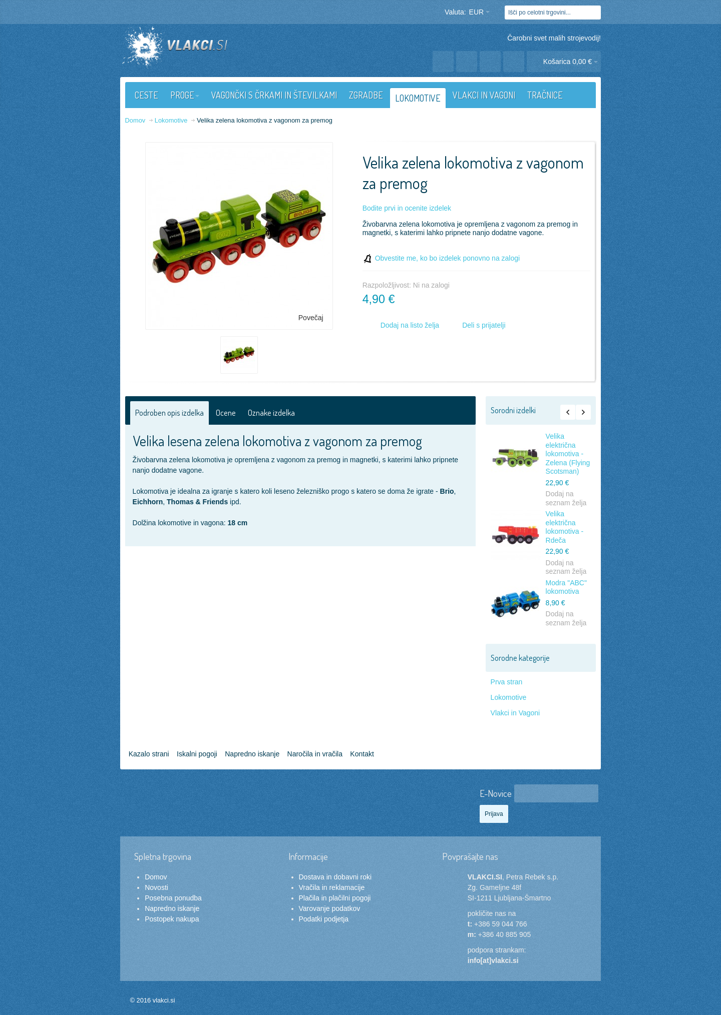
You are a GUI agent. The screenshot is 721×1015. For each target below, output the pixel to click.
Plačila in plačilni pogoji (335, 898)
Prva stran (507, 682)
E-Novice (496, 793)
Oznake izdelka (271, 412)
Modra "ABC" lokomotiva (566, 587)
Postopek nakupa (172, 919)
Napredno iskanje (252, 754)
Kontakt (362, 754)
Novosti (156, 887)
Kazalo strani (149, 754)
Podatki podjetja (324, 919)
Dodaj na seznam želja (566, 498)
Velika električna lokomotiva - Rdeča (564, 527)
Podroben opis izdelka (169, 412)
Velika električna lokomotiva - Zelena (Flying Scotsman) (568, 453)
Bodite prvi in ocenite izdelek (407, 208)
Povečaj (310, 318)
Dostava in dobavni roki (335, 877)
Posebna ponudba (173, 898)
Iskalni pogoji (197, 754)
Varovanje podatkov (329, 908)
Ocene (226, 412)
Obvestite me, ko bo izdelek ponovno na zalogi (447, 258)
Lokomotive (509, 697)
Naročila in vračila (314, 754)
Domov (156, 877)
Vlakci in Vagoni (515, 713)
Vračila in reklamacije (332, 887)
